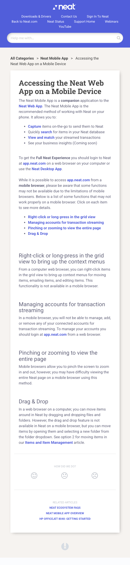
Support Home (84, 22)
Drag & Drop (38, 233)
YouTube (65, 27)
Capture (34, 126)
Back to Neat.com (24, 22)
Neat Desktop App (47, 169)
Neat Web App (30, 106)
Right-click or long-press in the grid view (61, 217)
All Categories (22, 58)
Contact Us (69, 16)
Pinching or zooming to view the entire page (64, 228)
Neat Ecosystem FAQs (65, 507)
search (46, 132)
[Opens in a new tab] (65, 546)
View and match (41, 137)
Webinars (111, 22)
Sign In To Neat (97, 16)
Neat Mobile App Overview (65, 513)
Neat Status (55, 22)
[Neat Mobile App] (54, 58)
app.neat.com (34, 163)
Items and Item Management (49, 442)
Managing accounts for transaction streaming (66, 222)
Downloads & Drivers (36, 16)
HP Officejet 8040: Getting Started (64, 518)
